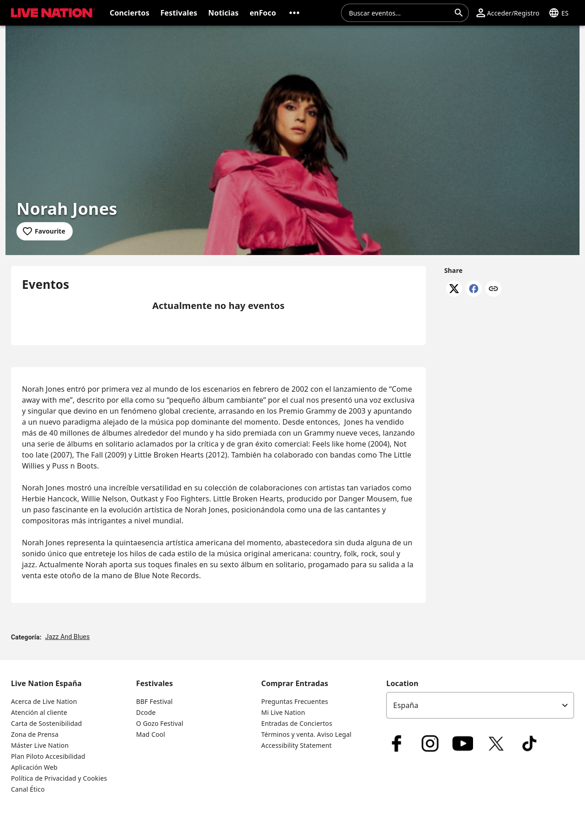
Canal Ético (28, 789)
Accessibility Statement (296, 745)
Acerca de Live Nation (44, 701)
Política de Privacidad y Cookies (59, 778)
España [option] (405, 705)
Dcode (146, 712)
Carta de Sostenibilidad (46, 723)
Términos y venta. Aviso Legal (306, 734)
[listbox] (480, 705)
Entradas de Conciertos (296, 723)
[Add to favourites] (44, 231)
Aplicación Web (34, 767)
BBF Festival (154, 701)
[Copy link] (493, 289)
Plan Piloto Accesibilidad (48, 756)
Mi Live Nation (283, 712)
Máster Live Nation (40, 745)
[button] (294, 13)
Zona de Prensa (34, 734)
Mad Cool (150, 734)
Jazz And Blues (67, 636)
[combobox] (399, 12)
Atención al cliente (39, 712)
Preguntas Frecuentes (294, 701)
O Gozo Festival (159, 723)
